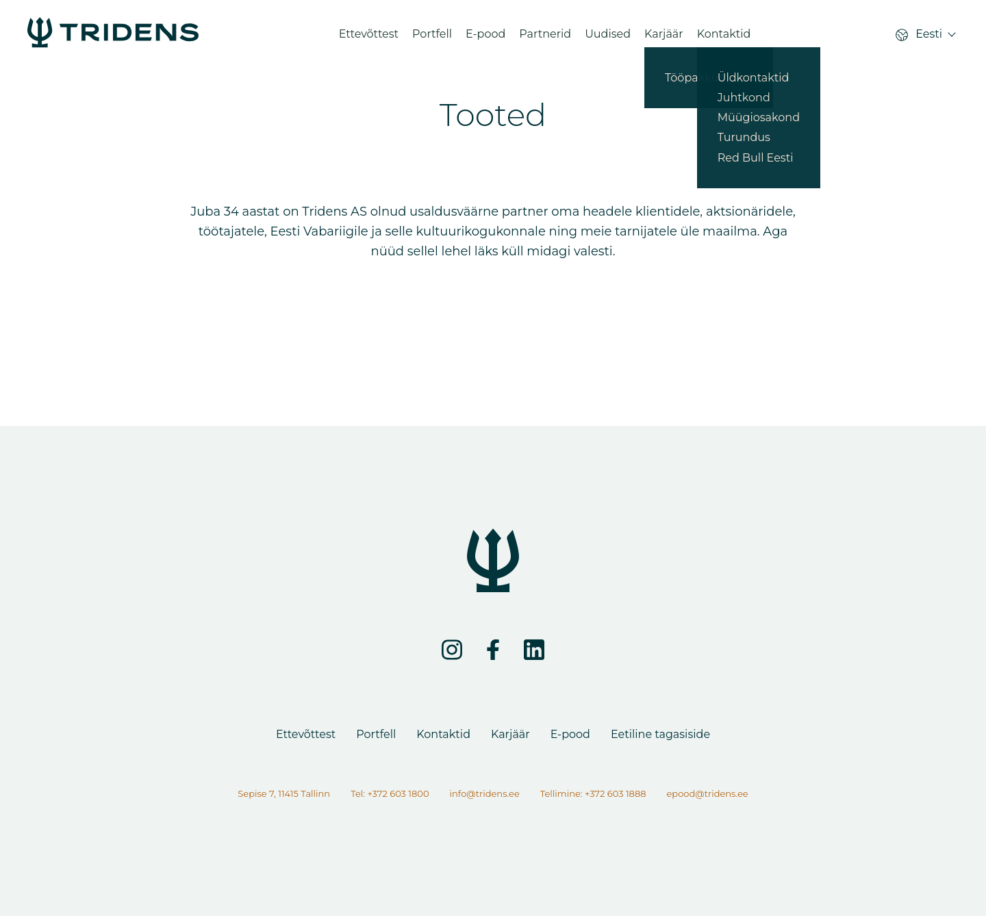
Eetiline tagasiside (660, 734)
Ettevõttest (369, 37)
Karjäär (663, 37)
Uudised (608, 37)
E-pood (485, 37)
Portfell (432, 37)
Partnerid (545, 37)
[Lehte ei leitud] (113, 37)
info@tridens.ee (485, 793)
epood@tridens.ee (707, 793)
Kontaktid (724, 37)
